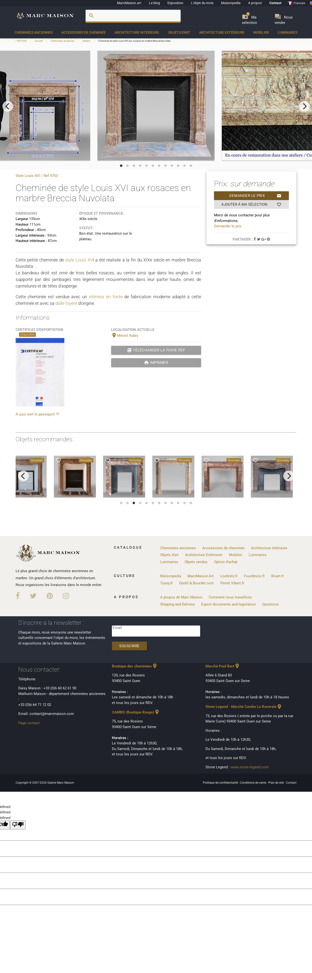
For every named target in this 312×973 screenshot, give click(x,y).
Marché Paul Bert (222, 666)
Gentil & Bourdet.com (196, 583)
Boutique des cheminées (135, 666)
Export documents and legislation (228, 604)
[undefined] (18, 824)
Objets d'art (179, 32)
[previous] (7, 106)
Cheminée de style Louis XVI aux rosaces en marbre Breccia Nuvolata (134, 40)
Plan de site (276, 782)
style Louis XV (79, 259)
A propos (255, 3)
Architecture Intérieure (137, 32)
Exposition (175, 3)
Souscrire (129, 646)
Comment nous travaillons (230, 597)
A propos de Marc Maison (181, 597)
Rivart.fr (277, 576)
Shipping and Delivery (177, 604)
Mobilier (261, 32)
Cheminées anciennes (34, 32)
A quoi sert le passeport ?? (37, 414)
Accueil (38, 40)
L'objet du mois (202, 3)
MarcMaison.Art (200, 576)
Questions (270, 604)
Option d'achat (225, 562)
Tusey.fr (166, 583)
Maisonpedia (231, 3)
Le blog (154, 3)
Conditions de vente (253, 782)
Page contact (29, 723)
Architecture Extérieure (221, 32)
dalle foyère (66, 303)
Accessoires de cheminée (83, 32)
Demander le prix (255, 195)
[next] (304, 106)
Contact (275, 3)
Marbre (86, 40)
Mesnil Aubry (124, 335)
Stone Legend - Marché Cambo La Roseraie (243, 706)
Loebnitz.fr (229, 576)
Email (117, 628)
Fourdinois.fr (254, 576)
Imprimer (156, 362)
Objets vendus (196, 562)
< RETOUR (21, 40)
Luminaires (287, 32)
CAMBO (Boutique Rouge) (136, 712)
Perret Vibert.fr (232, 583)
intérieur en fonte (106, 296)
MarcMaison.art (129, 3)
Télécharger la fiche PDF (156, 350)
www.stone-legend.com (250, 767)
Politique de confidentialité (221, 782)
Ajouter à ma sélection (251, 204)
